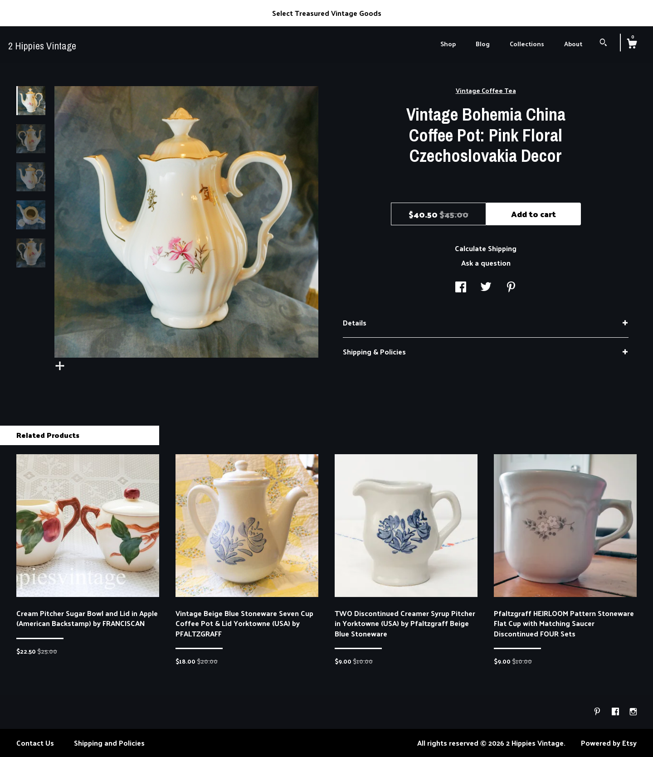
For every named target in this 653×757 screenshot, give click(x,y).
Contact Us (35, 742)
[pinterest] (598, 711)
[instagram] (633, 711)
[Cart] (632, 44)
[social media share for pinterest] (511, 287)
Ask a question (486, 262)
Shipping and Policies (109, 742)
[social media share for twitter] (486, 287)
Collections (527, 43)
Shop (448, 43)
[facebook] (616, 711)
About (573, 43)
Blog (483, 43)
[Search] (603, 43)
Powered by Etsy (609, 742)
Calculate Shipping (486, 248)
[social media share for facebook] (460, 287)
